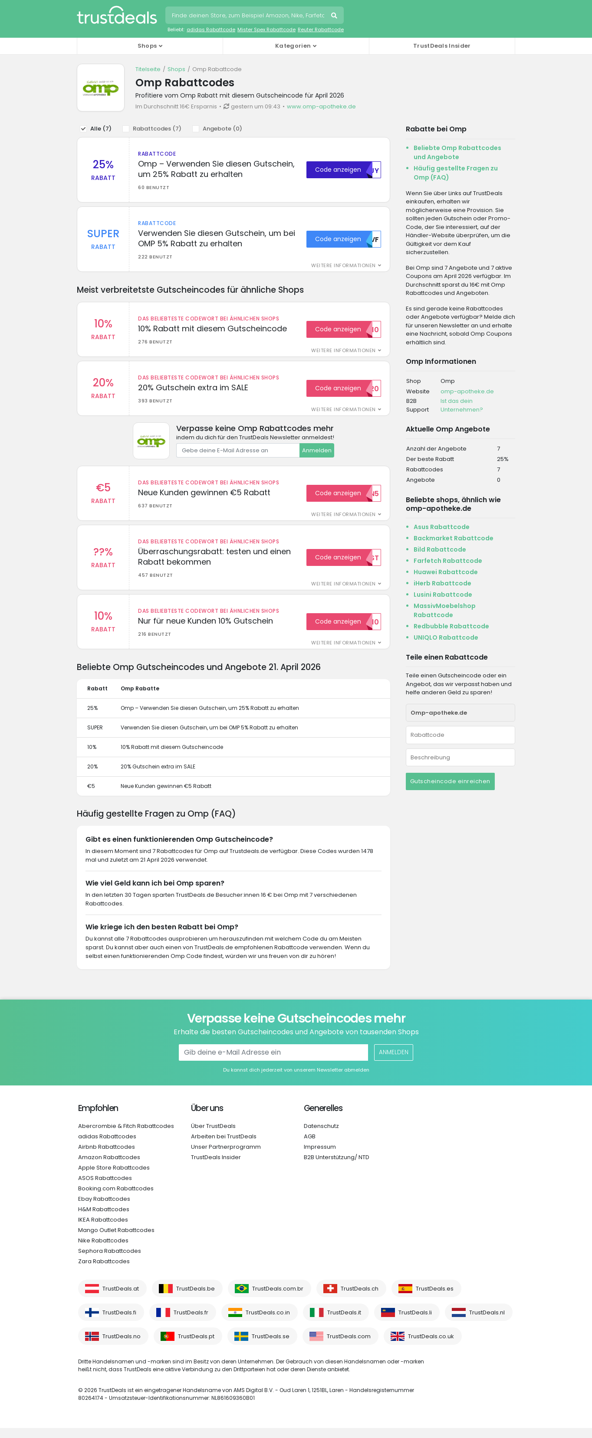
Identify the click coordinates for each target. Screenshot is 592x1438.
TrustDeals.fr (191, 1322)
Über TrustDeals (213, 1136)
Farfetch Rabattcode (448, 560)
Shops (176, 69)
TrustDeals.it (344, 1322)
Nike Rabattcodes (103, 1250)
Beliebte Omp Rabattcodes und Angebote (457, 152)
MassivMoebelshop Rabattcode (445, 610)
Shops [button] (147, 46)
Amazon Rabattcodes (109, 1167)
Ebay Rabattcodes (104, 1209)
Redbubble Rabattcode (451, 626)
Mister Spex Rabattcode (266, 29)
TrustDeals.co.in (268, 1322)
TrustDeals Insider (441, 46)
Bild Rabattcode (440, 549)
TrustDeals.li (415, 1322)
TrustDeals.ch (359, 1298)
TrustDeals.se (270, 1346)
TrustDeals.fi (119, 1322)
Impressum (320, 1157)
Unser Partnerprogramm (226, 1157)
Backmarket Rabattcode (453, 538)
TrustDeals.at (120, 1298)
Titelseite (148, 69)
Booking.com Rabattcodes (116, 1198)
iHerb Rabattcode (442, 583)
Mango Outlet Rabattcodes (116, 1240)
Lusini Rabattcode (443, 594)
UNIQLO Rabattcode (446, 637)
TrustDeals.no (121, 1346)
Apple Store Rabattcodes (114, 1177)
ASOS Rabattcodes (105, 1188)
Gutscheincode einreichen (450, 781)
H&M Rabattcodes (103, 1219)
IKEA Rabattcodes (103, 1230)
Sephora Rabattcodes (109, 1261)
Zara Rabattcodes (104, 1271)
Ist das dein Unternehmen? (462, 405)
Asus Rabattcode (442, 527)
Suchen (335, 16)
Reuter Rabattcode (321, 29)
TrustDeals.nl (487, 1322)
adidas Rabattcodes (107, 1146)
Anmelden (317, 455)
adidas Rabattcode (211, 29)
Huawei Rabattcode (446, 572)
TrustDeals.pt (196, 1346)
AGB (310, 1146)
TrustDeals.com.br (277, 1298)
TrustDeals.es (435, 1298)
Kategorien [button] (293, 46)
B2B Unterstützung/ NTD (336, 1167)
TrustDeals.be (195, 1298)
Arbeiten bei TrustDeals (224, 1146)
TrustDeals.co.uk (431, 1346)
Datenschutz (321, 1136)
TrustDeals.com (349, 1346)
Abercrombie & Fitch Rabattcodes (126, 1136)
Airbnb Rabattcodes (106, 1157)
